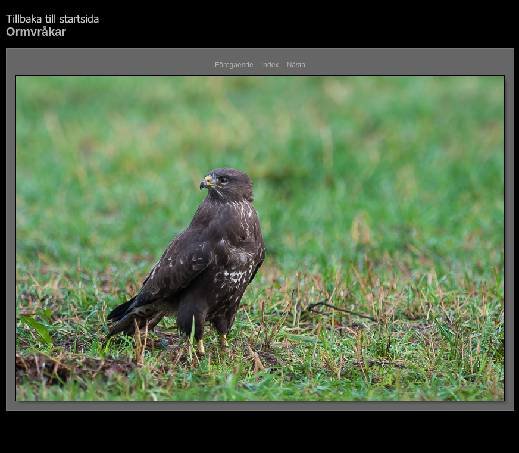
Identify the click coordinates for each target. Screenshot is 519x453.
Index (270, 65)
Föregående (234, 65)
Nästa (296, 65)
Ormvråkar (36, 31)
